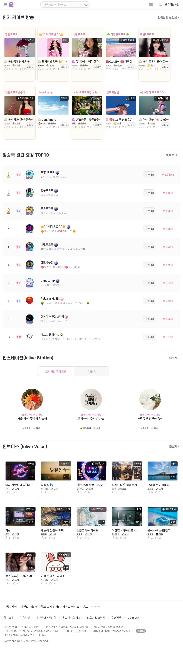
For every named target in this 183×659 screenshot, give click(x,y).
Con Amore (47, 119)
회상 (8, 530)
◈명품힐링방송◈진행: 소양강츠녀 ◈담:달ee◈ (19, 61)
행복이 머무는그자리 (52, 316)
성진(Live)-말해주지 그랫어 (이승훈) (126, 485)
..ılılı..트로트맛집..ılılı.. (85, 92)
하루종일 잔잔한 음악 (150, 419)
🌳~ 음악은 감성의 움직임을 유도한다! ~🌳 (65, 303)
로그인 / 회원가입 (169, 4)
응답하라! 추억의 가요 (91, 419)
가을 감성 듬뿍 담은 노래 (32, 419)
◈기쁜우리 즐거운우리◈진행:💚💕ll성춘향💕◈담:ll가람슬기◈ (154, 61)
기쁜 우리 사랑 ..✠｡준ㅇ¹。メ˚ (91, 485)
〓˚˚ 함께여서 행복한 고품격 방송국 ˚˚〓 (63, 249)
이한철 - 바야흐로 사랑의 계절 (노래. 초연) (126, 530)
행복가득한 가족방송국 (53, 213)
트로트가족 (47, 208)
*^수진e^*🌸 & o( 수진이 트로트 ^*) (154, 119)
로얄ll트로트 (147, 34)
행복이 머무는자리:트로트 (55, 321)
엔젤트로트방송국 (15, 92)
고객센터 (141, 630)
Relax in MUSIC (50, 298)
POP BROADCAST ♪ (53, 285)
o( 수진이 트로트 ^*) (152, 92)
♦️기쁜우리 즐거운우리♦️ (54, 177)
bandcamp (46, 92)
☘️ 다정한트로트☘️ (118, 34)
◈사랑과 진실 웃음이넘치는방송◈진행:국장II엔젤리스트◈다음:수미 (19, 119)
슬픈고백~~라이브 (87, 530)
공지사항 (11, 606)
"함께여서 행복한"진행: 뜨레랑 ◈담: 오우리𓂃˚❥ (87, 61)
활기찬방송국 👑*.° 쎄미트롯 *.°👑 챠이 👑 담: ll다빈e (53, 61)
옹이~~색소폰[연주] (159, 530)
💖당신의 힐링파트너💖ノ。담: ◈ (60, 267)
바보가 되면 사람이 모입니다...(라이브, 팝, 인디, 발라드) (72, 339)
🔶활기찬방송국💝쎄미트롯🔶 (58, 231)
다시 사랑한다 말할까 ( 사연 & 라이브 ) (20, 485)
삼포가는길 (113, 92)
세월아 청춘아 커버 (52, 530)
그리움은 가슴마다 (158, 485)
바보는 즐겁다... (50, 334)
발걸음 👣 (47, 485)
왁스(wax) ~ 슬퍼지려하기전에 (20, 576)
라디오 (30, 67)
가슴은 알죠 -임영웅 (53, 576)
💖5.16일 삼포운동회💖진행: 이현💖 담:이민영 (120, 119)
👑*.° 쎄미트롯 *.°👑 (51, 34)
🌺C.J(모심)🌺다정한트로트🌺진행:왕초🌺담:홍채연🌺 (120, 61)
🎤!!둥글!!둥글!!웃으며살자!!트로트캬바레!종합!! (87, 119)
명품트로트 (11, 34)
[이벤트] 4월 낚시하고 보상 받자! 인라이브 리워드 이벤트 (54, 606)
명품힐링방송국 (49, 195)
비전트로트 (79, 34)
